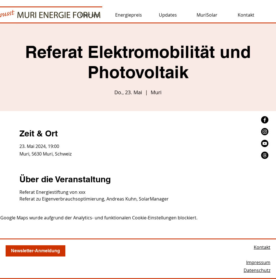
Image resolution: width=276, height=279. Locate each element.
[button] (89, 14)
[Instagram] (264, 131)
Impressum (258, 262)
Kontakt (262, 247)
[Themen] (264, 155)
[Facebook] (264, 119)
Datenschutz (257, 270)
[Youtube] (264, 143)
